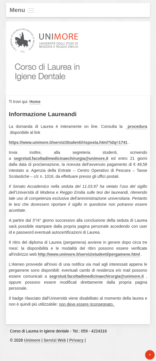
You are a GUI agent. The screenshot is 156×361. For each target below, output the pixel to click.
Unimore (32, 340)
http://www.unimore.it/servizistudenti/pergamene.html (89, 254)
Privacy (76, 340)
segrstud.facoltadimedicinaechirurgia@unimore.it (61, 158)
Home (35, 101)
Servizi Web (55, 340)
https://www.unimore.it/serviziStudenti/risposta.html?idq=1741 (68, 142)
